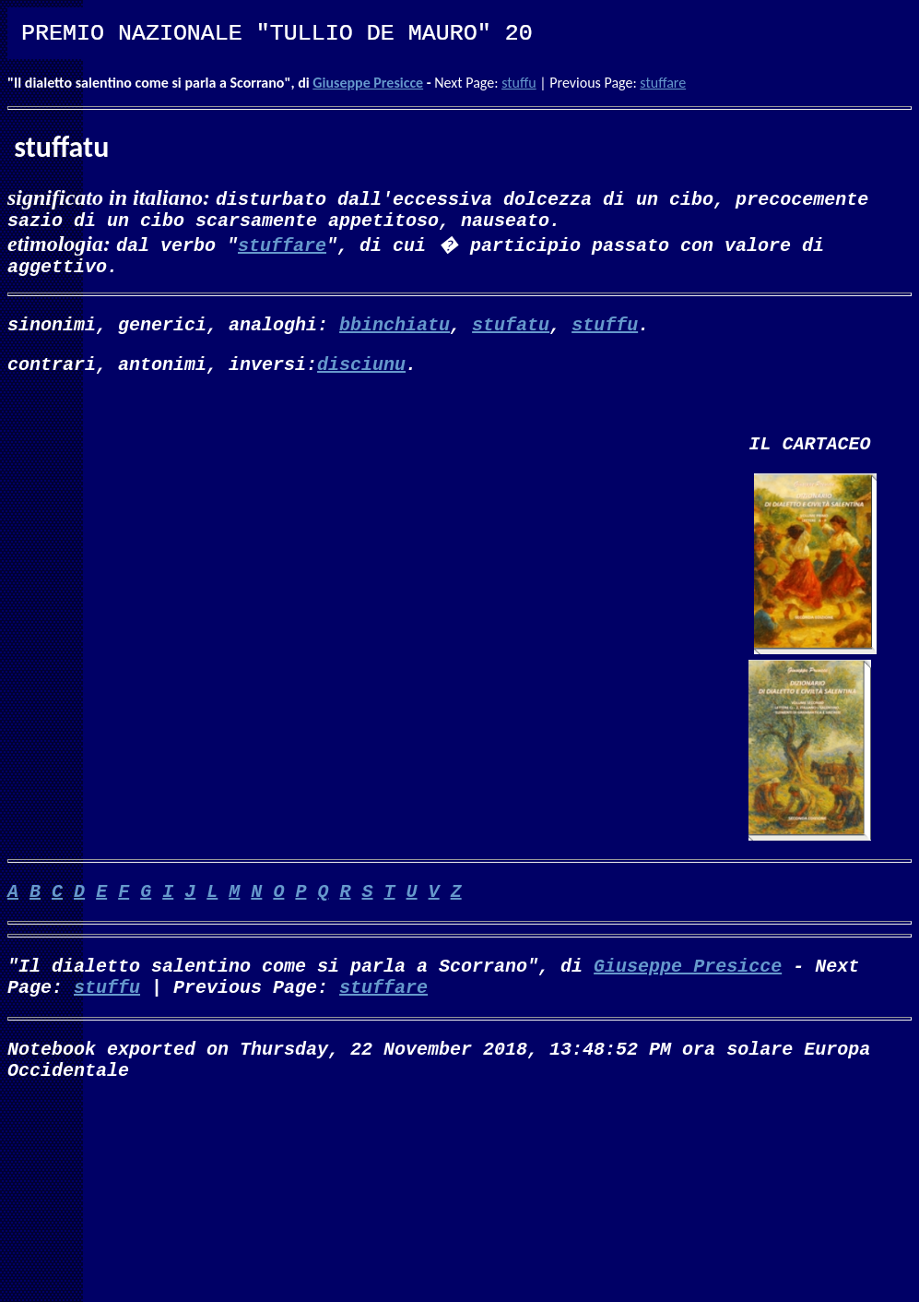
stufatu (510, 334)
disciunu (361, 377)
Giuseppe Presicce (367, 82)
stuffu (518, 82)
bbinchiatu (394, 334)
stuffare (663, 82)
